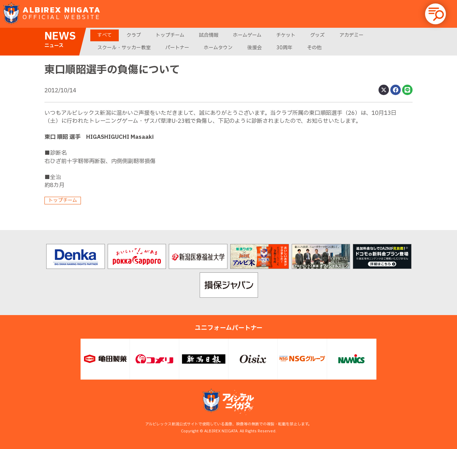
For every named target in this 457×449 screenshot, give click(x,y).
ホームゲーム (247, 35)
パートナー (177, 47)
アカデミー (351, 35)
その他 (314, 47)
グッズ (317, 35)
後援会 (254, 47)
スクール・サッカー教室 (124, 47)
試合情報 (208, 35)
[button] (435, 13)
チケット (286, 35)
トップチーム (170, 35)
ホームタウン (218, 47)
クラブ (133, 35)
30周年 (284, 47)
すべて (104, 35)
